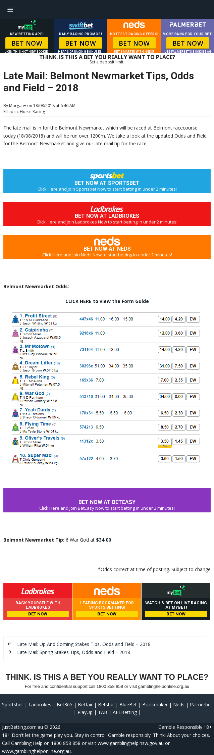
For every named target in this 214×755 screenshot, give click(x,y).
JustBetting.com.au (22, 727)
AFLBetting (125, 712)
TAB (102, 712)
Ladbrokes (40, 704)
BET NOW (27, 43)
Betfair (85, 704)
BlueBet (128, 704)
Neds (178, 704)
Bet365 (64, 704)
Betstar (106, 704)
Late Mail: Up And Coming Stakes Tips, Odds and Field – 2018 (84, 644)
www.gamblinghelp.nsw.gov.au (131, 743)
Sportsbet (12, 704)
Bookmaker (155, 704)
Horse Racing (32, 111)
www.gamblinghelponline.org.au (36, 751)
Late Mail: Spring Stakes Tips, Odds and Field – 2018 (73, 652)
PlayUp (85, 712)
